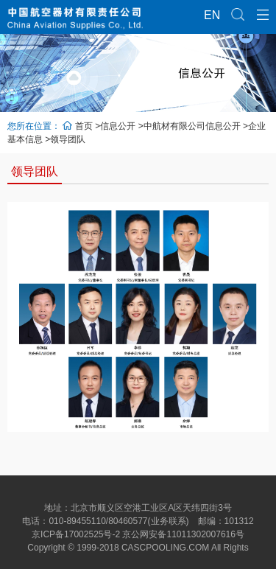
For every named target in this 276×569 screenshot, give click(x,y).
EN (210, 15)
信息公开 (117, 126)
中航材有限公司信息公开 (192, 126)
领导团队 (67, 139)
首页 (84, 126)
